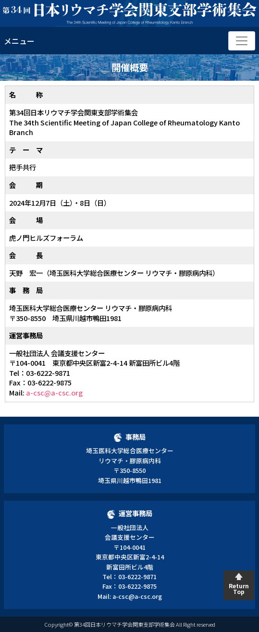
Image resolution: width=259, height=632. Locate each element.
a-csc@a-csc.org (54, 392)
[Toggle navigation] (241, 40)
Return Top (239, 588)
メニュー (19, 41)
